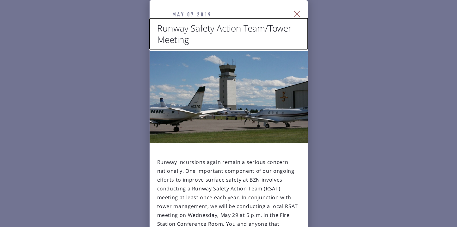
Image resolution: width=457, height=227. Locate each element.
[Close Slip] (369, 22)
